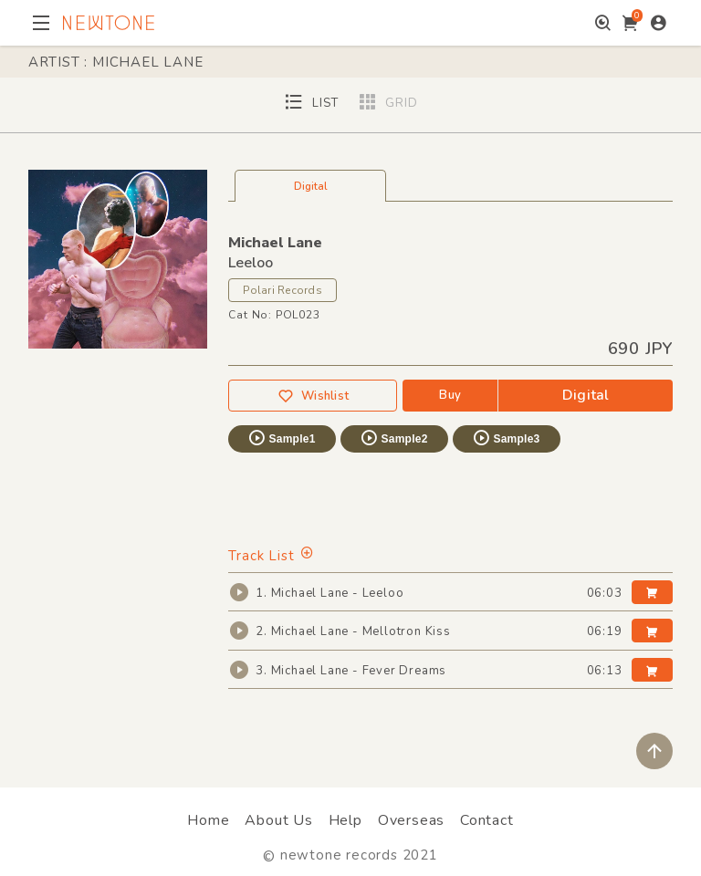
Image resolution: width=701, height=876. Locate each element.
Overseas (411, 820)
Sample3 (505, 438)
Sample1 (281, 438)
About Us (278, 820)
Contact (487, 820)
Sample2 (393, 438)
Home (208, 820)
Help (345, 820)
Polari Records (282, 290)
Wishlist (313, 396)
